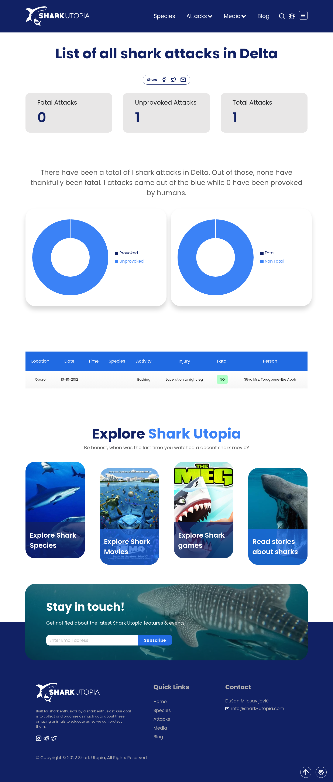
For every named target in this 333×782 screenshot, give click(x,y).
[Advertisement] (166, 152)
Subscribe (155, 640)
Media (160, 728)
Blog (263, 16)
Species (164, 16)
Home (160, 701)
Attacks (162, 719)
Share (152, 79)
